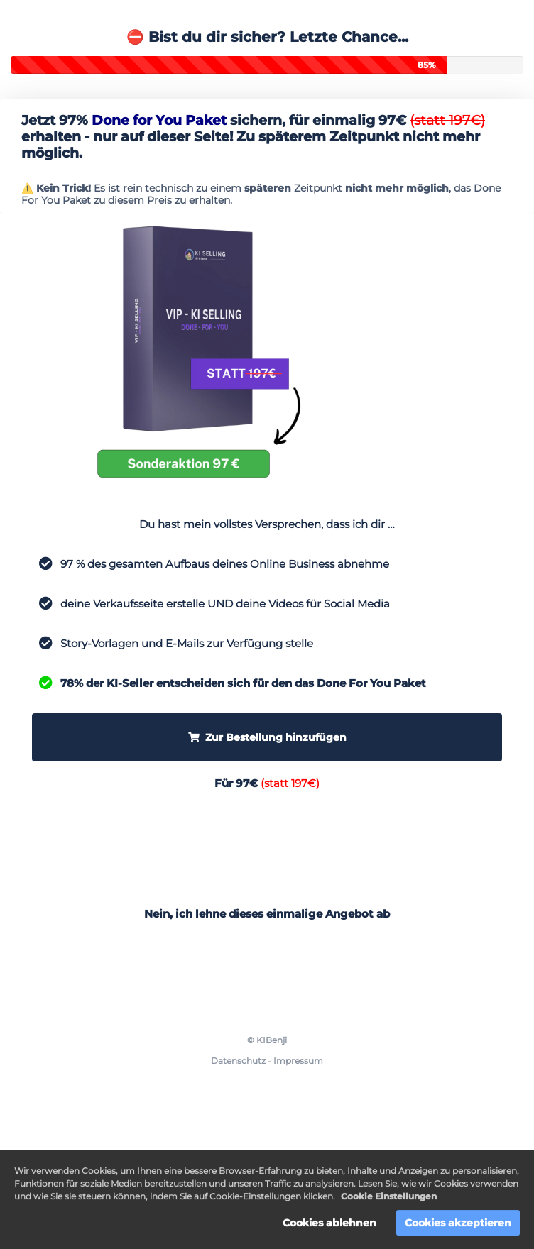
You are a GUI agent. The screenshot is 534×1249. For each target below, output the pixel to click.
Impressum (298, 1060)
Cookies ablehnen (329, 1224)
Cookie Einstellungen (389, 1198)
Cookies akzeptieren (458, 1224)
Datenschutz (238, 1060)
